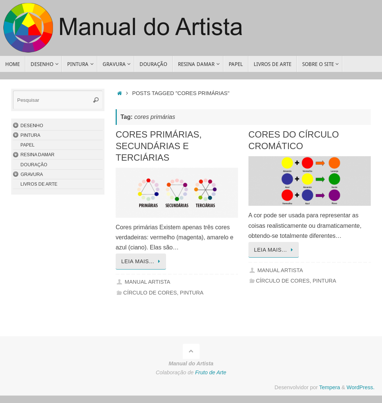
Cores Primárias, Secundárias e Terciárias (159, 146)
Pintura (191, 293)
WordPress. (361, 387)
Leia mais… (142, 261)
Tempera (329, 387)
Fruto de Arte (210, 372)
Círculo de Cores (150, 293)
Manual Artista (147, 282)
